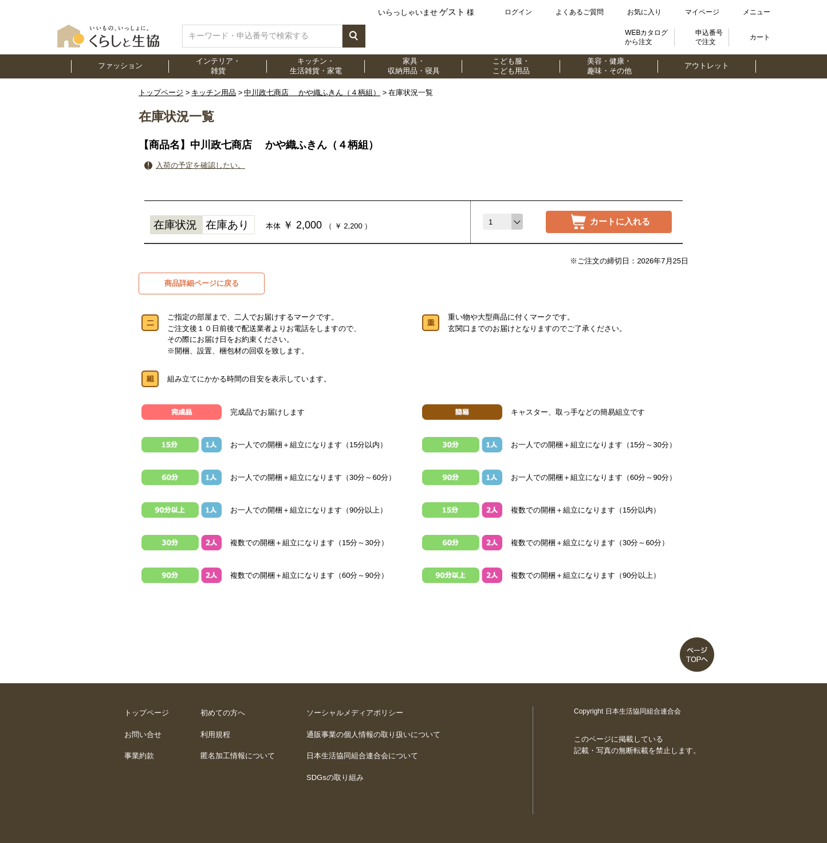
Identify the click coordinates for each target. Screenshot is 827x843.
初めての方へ (222, 712)
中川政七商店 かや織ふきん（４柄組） (312, 92)
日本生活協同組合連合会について (362, 755)
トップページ (161, 92)
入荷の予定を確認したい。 (200, 165)
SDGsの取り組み (335, 777)
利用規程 (215, 734)
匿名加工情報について (237, 755)
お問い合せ (143, 734)
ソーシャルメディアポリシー (354, 712)
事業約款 (139, 755)
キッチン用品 (213, 92)
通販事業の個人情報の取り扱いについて (373, 734)
